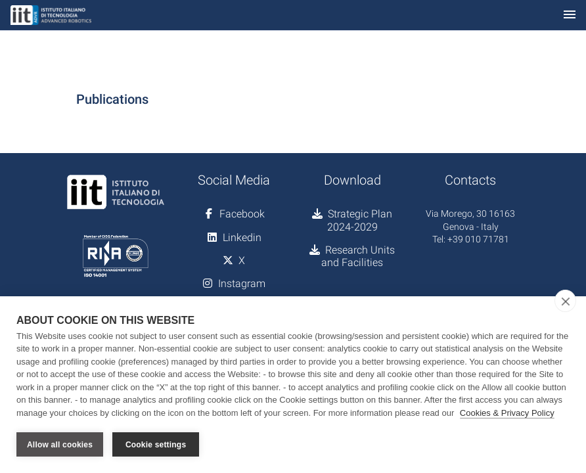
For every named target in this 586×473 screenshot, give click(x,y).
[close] (565, 301)
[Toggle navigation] (569, 15)
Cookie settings (155, 444)
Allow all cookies (60, 444)
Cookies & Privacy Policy (507, 413)
